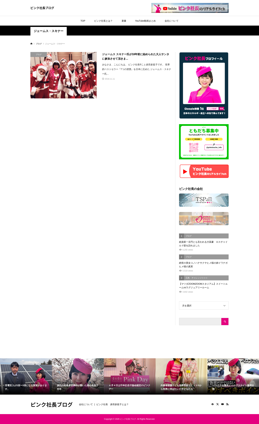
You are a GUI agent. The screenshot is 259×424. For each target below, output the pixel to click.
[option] (26, 376)
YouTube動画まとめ (145, 20)
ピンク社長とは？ (103, 20)
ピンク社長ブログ (42, 8)
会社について (172, 20)
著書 (124, 20)
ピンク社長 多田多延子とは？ (112, 404)
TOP (82, 20)
